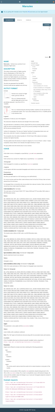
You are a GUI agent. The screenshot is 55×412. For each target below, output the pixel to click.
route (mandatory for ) (12, 189)
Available (34, 99)
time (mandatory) (37, 84)
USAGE (32, 72)
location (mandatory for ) (14, 231)
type (6, 350)
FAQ (29, 11)
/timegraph (34, 78)
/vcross (34, 76)
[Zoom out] (49, 27)
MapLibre (47, 57)
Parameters (35, 82)
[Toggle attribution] (50, 57)
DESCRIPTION (34, 63)
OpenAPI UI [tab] (19, 20)
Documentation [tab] (9, 20)
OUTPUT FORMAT (35, 65)
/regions (34, 80)
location (7, 359)
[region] (27, 41)
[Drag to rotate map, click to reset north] (49, 29)
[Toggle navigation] (19, 2)
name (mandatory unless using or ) (19, 263)
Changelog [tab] (28, 20)
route (6, 355)
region (34, 96)
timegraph (34, 68)
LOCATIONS (46, 24)
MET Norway (32, 410)
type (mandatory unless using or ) (18, 252)
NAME (32, 61)
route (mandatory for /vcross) (40, 85)
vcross (33, 66)
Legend (34, 70)
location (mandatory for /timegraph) (41, 87)
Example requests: (35, 103)
